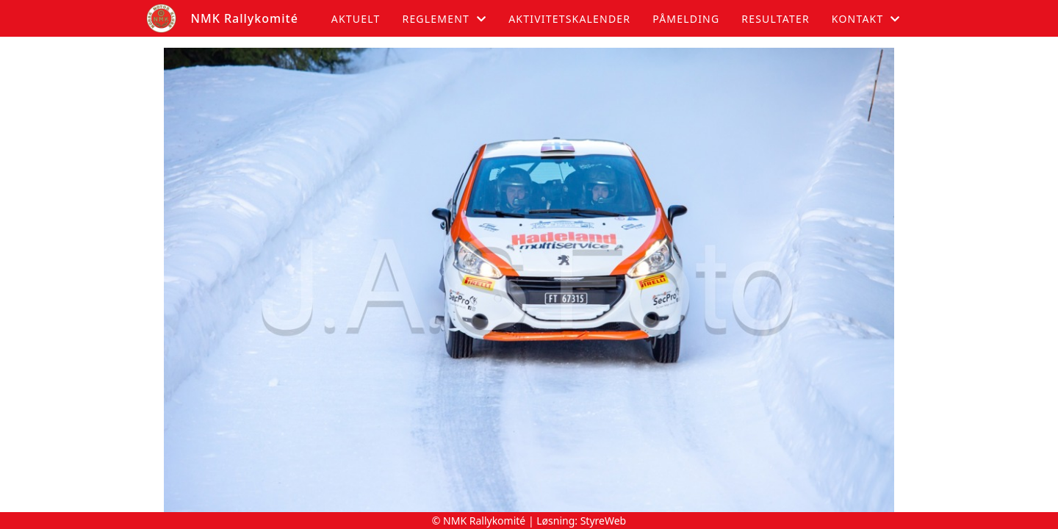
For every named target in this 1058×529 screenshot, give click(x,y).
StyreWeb (603, 521)
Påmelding (685, 19)
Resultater (775, 19)
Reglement (444, 19)
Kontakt (866, 19)
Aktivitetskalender (569, 19)
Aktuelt (356, 19)
